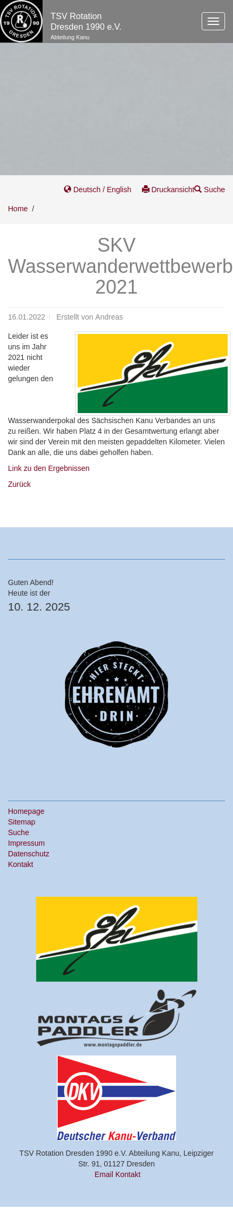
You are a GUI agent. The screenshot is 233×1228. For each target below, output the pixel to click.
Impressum (26, 843)
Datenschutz (28, 853)
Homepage (26, 811)
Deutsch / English (99, 189)
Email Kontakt (117, 1174)
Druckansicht (168, 189)
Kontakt (20, 864)
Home (18, 208)
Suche (209, 189)
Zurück (19, 484)
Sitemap (21, 822)
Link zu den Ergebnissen (48, 468)
